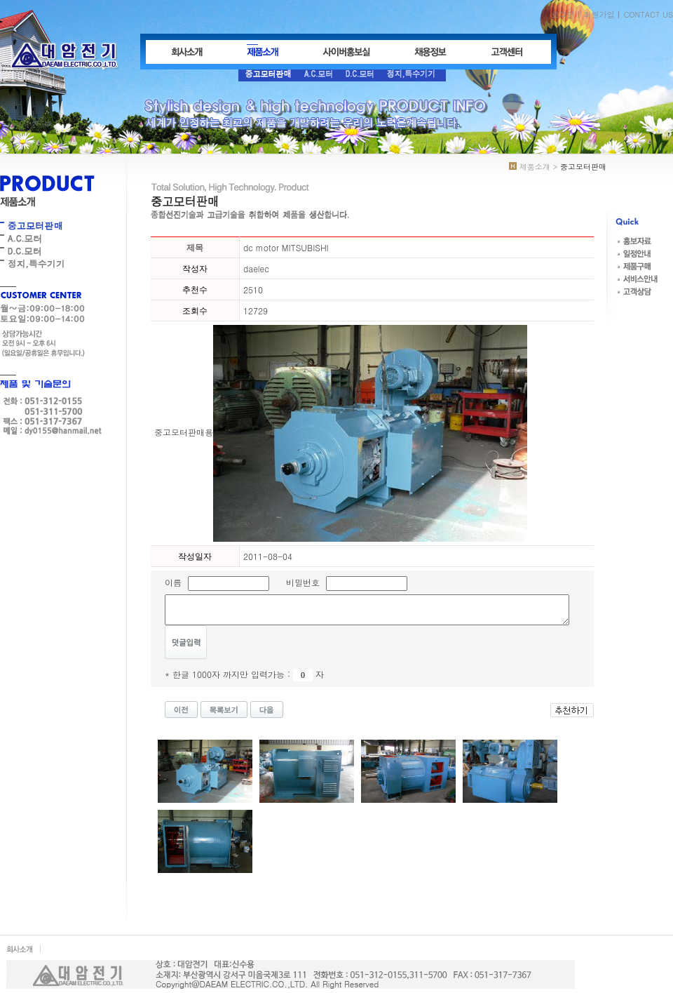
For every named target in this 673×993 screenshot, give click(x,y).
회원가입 (598, 14)
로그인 (562, 14)
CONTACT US (648, 14)
